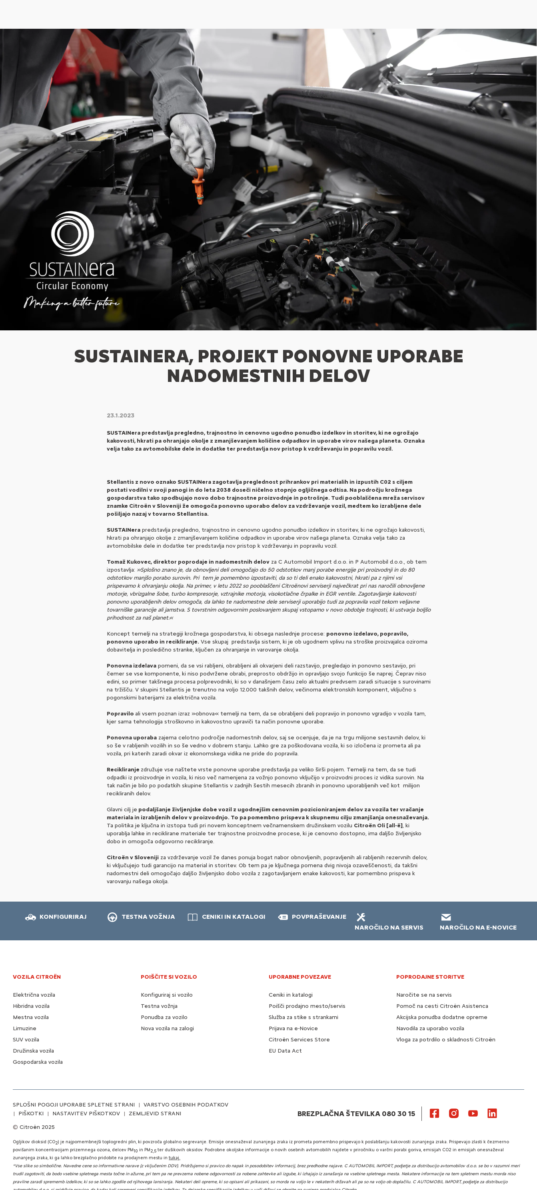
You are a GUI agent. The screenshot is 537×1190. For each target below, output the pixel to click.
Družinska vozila (33, 1050)
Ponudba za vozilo (164, 1017)
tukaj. (174, 1157)
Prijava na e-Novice (293, 1028)
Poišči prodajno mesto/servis (307, 1006)
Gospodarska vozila (38, 1062)
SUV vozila (26, 1039)
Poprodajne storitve (430, 976)
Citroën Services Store (299, 1039)
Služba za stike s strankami (303, 1017)
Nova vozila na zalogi (167, 1028)
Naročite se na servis (424, 994)
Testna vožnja (159, 1006)
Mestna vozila (31, 1017)
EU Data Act (285, 1050)
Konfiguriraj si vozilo (167, 994)
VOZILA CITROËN (37, 976)
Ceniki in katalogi (291, 994)
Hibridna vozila (31, 1006)
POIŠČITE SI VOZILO (169, 976)
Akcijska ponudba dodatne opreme (441, 1017)
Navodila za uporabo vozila (430, 1028)
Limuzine (24, 1028)
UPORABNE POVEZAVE (300, 976)
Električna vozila (34, 994)
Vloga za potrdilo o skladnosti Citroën (445, 1039)
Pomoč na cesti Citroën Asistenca (442, 1006)
